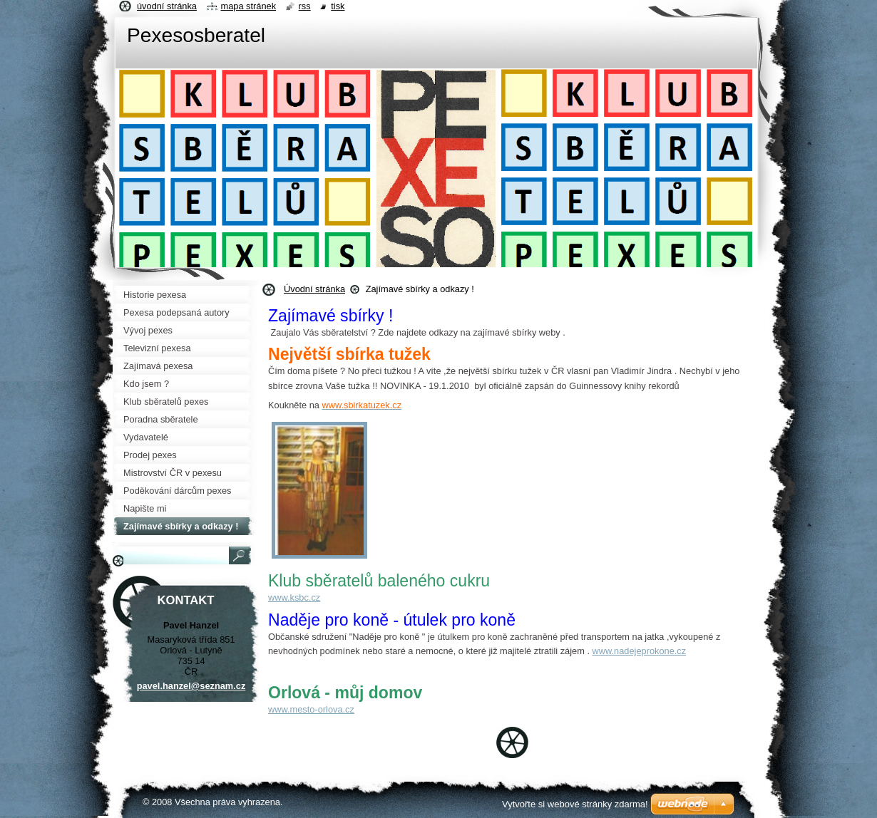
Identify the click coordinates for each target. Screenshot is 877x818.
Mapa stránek (249, 6)
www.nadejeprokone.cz (640, 651)
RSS (305, 6)
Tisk (337, 6)
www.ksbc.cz (294, 597)
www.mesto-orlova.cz (311, 709)
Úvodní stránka (314, 289)
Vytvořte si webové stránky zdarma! (575, 804)
